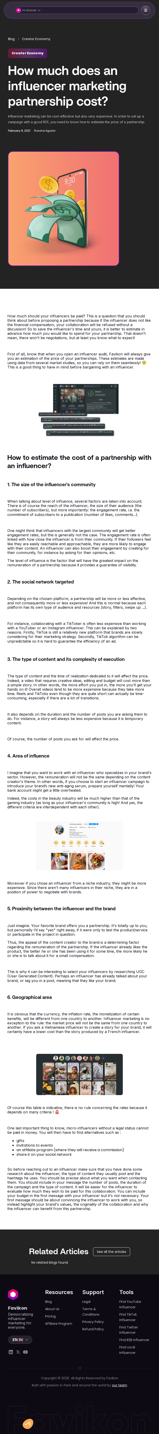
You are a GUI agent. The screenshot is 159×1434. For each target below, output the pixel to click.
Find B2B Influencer (134, 1340)
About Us (52, 1309)
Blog (11, 39)
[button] (77, 10)
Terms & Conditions (90, 1312)
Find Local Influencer (127, 1350)
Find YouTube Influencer (130, 1304)
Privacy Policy (93, 1321)
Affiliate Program (58, 1323)
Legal (86, 1301)
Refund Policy (93, 1329)
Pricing (50, 1316)
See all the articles (111, 1251)
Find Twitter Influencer (128, 1330)
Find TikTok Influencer (128, 1317)
